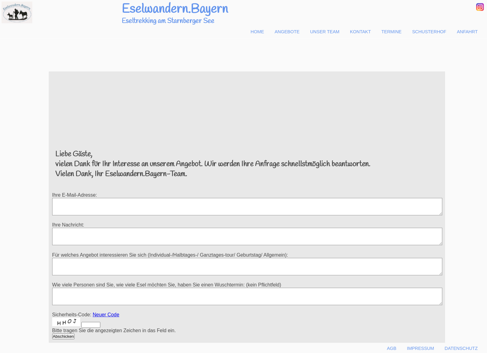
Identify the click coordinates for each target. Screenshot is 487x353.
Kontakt (360, 31)
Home (257, 31)
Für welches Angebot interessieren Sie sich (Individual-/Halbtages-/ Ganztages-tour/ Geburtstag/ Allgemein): (170, 255)
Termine (391, 31)
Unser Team (324, 31)
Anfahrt (467, 31)
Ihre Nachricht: (68, 224)
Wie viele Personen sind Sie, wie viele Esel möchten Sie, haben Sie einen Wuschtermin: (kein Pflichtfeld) (166, 284)
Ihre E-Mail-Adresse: (74, 195)
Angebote (287, 31)
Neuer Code (106, 314)
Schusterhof (429, 31)
